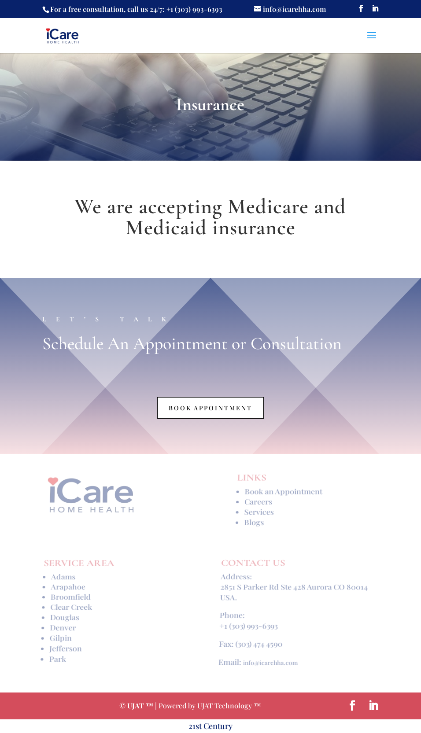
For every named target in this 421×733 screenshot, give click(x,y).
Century (218, 726)
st (199, 726)
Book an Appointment (283, 493)
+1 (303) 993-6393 (248, 624)
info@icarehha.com (270, 657)
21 (192, 726)
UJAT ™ (141, 705)
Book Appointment (210, 408)
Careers (258, 502)
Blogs (254, 520)
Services (259, 511)
